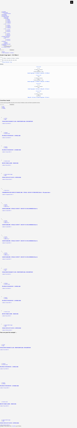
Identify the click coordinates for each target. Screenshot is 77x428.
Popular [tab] (3, 107)
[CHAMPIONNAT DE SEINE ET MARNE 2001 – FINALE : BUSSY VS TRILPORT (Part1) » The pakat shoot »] (6, 188)
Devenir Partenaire (7, 13)
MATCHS (4, 41)
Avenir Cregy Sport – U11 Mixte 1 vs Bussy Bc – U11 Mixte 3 (38, 81)
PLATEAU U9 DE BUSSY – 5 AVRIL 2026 (11, 135)
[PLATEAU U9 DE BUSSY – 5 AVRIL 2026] (7, 131)
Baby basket (6, 17)
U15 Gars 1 (8, 30)
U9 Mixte (8, 19)
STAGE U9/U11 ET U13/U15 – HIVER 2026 (11, 177)
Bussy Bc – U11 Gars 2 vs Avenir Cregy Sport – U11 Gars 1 (38, 97)
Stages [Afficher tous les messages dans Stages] (5, 119)
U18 (5, 32)
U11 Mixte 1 (8, 21)
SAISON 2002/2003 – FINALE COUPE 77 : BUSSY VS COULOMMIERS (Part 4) (19, 257)
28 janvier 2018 (38, 91)
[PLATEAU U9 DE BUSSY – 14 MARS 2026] (7, 145)
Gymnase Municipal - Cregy (7, 62)
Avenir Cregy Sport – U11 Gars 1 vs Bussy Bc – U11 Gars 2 (38, 88)
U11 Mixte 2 (8, 22)
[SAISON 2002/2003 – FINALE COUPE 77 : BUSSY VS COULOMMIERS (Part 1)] (6, 202)
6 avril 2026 (8, 137)
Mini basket (6, 18)
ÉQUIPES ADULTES (6, 36)
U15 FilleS (8, 29)
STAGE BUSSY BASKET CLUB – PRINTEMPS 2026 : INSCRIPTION (17, 121)
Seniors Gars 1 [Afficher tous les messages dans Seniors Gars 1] (6, 190)
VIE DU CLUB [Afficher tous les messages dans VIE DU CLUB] (7, 133)
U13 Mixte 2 (8, 26)
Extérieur (5, 43)
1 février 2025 (38, 66)
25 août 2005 (8, 210)
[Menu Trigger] (71, 2)
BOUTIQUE (4, 14)
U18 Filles (8, 33)
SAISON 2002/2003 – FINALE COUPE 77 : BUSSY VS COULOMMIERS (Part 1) (19, 208)
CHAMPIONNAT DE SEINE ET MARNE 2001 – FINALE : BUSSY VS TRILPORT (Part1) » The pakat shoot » (26, 192)
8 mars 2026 (8, 165)
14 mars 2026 (8, 151)
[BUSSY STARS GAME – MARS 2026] (7, 160)
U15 (5, 28)
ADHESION (4, 45)
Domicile (5, 42)
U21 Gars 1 (8, 39)
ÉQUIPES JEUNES (5, 16)
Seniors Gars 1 (6, 37)
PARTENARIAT (5, 12)
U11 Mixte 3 (8, 23)
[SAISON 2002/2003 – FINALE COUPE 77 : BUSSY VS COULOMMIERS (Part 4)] (6, 251)
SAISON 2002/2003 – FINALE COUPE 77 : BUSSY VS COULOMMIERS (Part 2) (19, 224)
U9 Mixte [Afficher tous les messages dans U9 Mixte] (6, 132)
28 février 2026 (8, 179)
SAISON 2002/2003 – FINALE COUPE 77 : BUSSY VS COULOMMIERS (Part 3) (19, 240)
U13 (5, 24)
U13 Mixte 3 (8, 27)
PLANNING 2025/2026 (6, 44)
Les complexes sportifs (6, 47)
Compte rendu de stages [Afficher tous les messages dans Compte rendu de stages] (8, 174)
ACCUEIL (4, 11)
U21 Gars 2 (8, 40)
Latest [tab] (3, 106)
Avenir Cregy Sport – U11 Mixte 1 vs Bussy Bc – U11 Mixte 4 (38, 73)
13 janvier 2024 (38, 75)
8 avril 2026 (8, 123)
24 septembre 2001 (9, 194)
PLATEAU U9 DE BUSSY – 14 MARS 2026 (11, 149)
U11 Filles (8, 20)
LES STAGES (4, 15)
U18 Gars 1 (8, 34)
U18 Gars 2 (8, 35)
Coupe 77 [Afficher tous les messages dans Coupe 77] (6, 205)
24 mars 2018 (38, 83)
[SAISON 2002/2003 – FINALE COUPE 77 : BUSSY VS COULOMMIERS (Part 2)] (6, 218)
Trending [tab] (3, 108)
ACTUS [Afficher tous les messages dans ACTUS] (5, 118)
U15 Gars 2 (8, 31)
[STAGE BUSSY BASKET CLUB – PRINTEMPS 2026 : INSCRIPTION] (7, 117)
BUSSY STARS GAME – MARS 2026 (10, 163)
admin (4, 123)
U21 (5, 38)
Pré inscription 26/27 (7, 46)
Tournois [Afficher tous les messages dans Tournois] (5, 146)
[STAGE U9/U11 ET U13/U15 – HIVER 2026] (7, 173)
